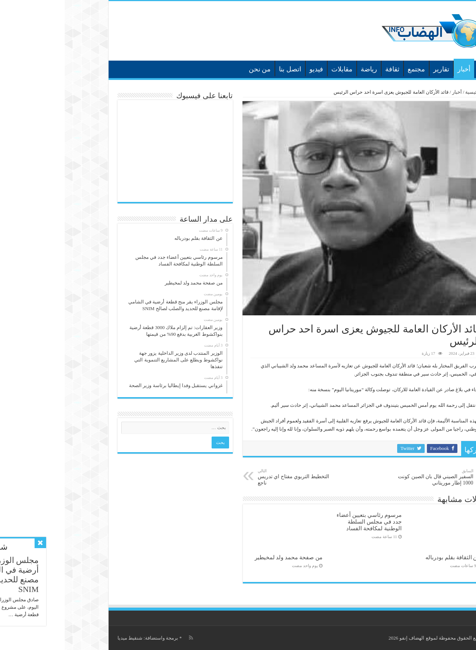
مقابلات (277, 69)
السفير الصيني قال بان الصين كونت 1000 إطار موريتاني (370, 477)
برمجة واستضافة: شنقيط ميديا (83, 638)
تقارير (377, 69)
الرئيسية (419, 68)
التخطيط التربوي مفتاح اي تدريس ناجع (231, 477)
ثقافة (328, 69)
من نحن (195, 69)
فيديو (251, 69)
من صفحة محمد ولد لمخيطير (224, 557)
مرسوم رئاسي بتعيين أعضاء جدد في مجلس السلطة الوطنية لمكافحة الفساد (304, 521)
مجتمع (351, 69)
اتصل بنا (225, 69)
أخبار (399, 69)
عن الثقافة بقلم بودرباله (388, 557)
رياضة (304, 69)
